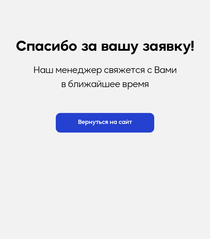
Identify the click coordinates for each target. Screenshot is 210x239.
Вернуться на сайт (105, 123)
